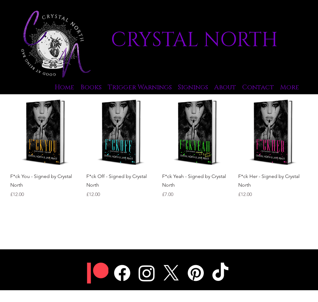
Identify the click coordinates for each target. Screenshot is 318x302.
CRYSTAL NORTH (194, 40)
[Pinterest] (196, 273)
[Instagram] (146, 273)
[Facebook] (122, 273)
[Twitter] (171, 273)
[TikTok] (220, 273)
